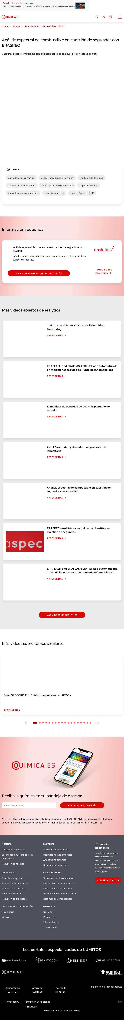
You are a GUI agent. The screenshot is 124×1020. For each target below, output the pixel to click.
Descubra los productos (14, 878)
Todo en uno (50, 927)
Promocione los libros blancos (59, 893)
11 (68, 723)
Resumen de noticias (13, 863)
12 (71, 723)
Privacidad (31, 1006)
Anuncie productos (12, 893)
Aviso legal (13, 1001)
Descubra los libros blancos (58, 878)
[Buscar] (97, 17)
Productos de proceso (13, 888)
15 (81, 723)
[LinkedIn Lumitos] (120, 1001)
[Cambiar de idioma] (110, 17)
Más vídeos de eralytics (62, 614)
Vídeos (5, 917)
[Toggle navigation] (120, 17)
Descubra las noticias (13, 849)
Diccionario (8, 911)
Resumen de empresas (55, 865)
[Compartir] (103, 17)
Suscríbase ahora (107, 880)
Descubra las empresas (55, 849)
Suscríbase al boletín (82, 805)
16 (84, 723)
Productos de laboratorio (15, 883)
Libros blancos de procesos (57, 888)
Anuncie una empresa (54, 859)
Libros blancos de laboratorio (59, 883)
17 (87, 723)
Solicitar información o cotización (38, 273)
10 (65, 723)
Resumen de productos (14, 898)
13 (74, 723)
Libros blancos (51, 922)
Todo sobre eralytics (104, 271)
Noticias (47, 911)
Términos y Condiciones (37, 1001)
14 (78, 723)
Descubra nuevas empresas (57, 854)
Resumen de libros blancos (57, 898)
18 (90, 723)
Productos (49, 917)
